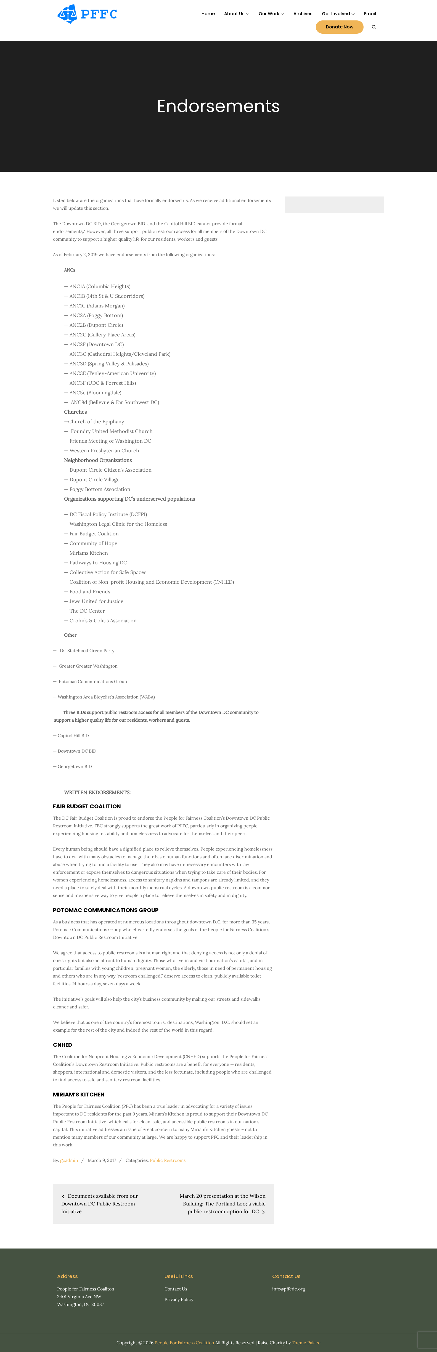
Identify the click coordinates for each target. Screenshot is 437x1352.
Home (208, 13)
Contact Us (176, 1289)
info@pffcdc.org (288, 1289)
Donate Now (339, 27)
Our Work (271, 13)
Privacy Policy (179, 1299)
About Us (236, 13)
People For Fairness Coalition (184, 1342)
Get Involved (338, 13)
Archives (302, 13)
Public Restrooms (168, 1160)
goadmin (69, 1160)
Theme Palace (306, 1342)
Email (370, 13)
